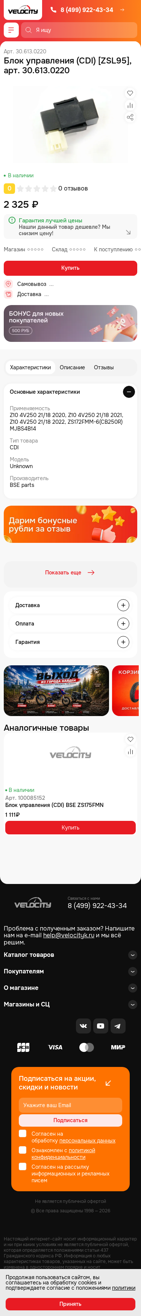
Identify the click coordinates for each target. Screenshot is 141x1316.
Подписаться (70, 1120)
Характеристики (30, 367)
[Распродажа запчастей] (56, 690)
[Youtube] (100, 1025)
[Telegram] (118, 1025)
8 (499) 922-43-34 (81, 10)
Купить (70, 267)
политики (123, 1287)
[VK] (83, 1025)
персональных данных (87, 1140)
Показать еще (70, 572)
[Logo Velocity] (23, 10)
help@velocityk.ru (68, 935)
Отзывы (104, 367)
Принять (70, 1304)
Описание (72, 367)
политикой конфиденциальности (63, 1153)
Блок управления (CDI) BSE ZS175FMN (54, 805)
